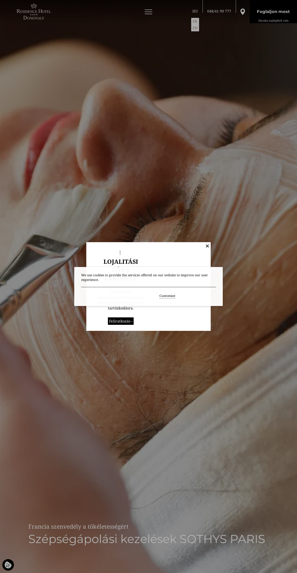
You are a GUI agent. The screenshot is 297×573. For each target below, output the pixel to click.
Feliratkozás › (120, 321)
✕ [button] (207, 246)
